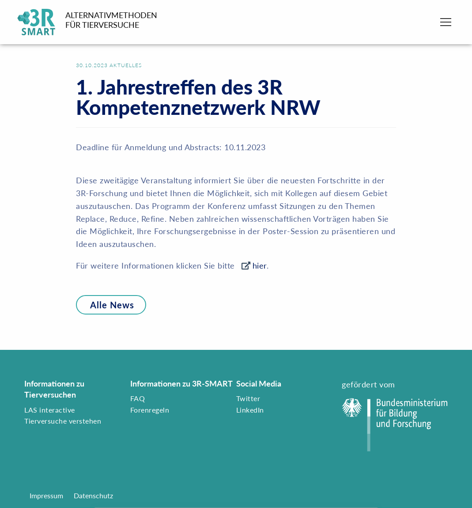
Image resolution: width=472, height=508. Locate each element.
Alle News (105, 304)
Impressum (46, 495)
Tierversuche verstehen (62, 421)
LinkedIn (250, 410)
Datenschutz (93, 495)
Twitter (248, 398)
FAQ (137, 398)
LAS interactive (49, 410)
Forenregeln (150, 410)
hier (260, 265)
